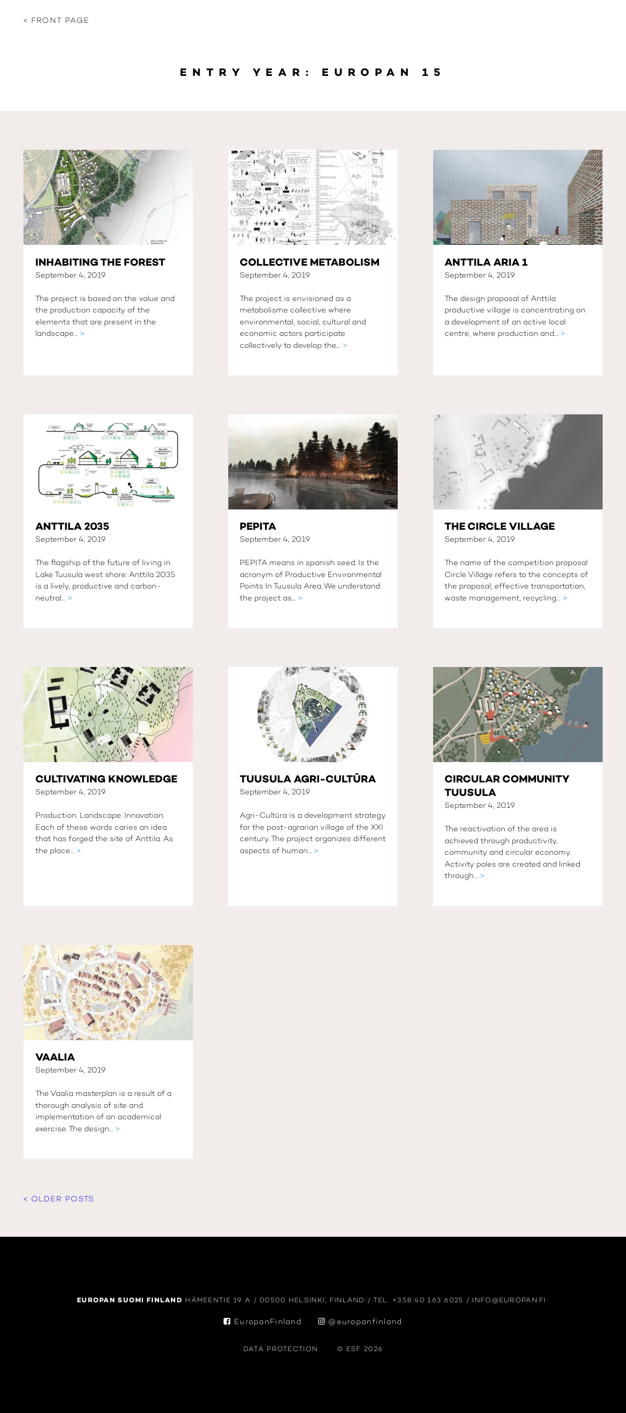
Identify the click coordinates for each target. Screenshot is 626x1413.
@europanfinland (360, 1322)
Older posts (63, 1199)
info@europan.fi (510, 1300)
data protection (280, 1349)
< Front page (56, 21)
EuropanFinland (263, 1322)
